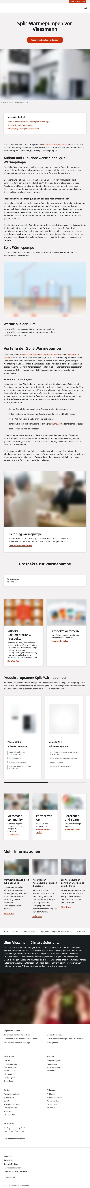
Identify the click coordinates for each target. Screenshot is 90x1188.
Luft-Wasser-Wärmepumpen (54, 144)
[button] (81, 931)
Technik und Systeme (29, 931)
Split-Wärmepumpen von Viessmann (55, 931)
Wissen (15, 931)
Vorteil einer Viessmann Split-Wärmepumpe (40, 354)
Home (6, 931)
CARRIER (26, 1185)
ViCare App (56, 424)
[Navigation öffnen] (85, 8)
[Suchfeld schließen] (80, 8)
